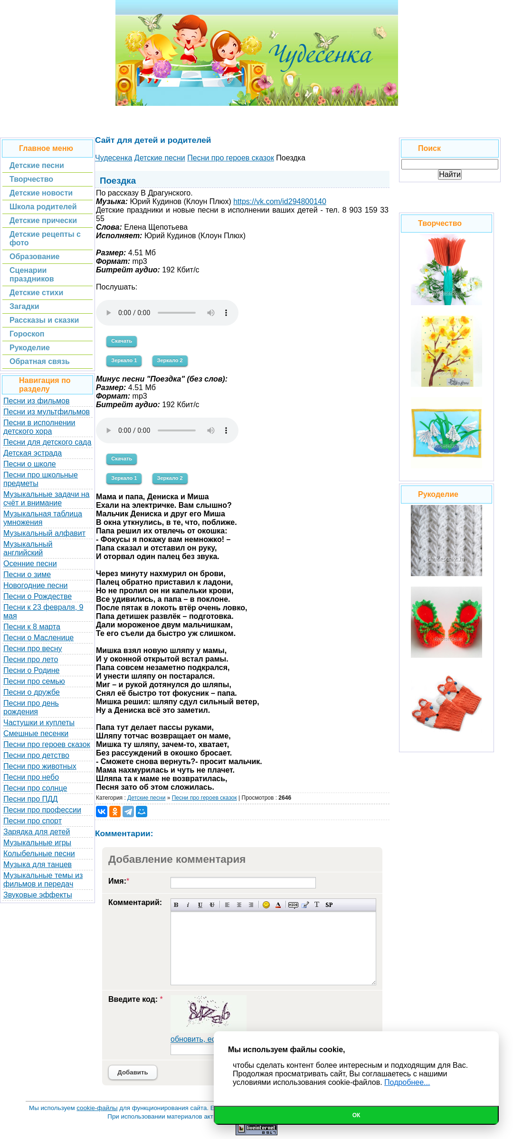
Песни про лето (30, 659)
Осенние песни (30, 564)
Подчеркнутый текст (200, 905)
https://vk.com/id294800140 (279, 201)
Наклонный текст (188, 905)
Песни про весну (32, 648)
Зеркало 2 (170, 360)
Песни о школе (29, 464)
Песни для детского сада (47, 442)
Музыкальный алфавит (44, 533)
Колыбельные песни (39, 854)
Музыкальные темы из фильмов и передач (43, 879)
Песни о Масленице (38, 638)
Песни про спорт (32, 821)
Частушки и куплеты (39, 723)
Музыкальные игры (37, 843)
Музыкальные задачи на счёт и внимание (46, 498)
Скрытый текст (293, 905)
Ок (356, 1115)
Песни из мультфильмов (46, 412)
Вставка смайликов (266, 905)
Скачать (121, 341)
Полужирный (176, 905)
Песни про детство (36, 755)
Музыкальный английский (28, 548)
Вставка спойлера (328, 905)
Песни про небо (31, 777)
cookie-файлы (96, 1107)
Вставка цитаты (305, 905)
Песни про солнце (35, 788)
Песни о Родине (31, 670)
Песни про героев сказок (46, 744)
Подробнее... (407, 1082)
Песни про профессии (42, 810)
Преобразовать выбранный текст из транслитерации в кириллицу (317, 905)
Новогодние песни (35, 585)
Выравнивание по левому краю (227, 905)
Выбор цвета (278, 905)
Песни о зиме (27, 574)
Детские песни (146, 797)
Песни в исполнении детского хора (39, 427)
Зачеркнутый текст (212, 905)
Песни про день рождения (31, 707)
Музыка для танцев (37, 864)
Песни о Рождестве (37, 596)
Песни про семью (34, 681)
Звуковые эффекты (37, 895)
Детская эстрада (32, 453)
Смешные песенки (35, 733)
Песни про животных (39, 766)
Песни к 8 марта (31, 627)
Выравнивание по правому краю (251, 905)
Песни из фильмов (36, 401)
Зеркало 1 (124, 360)
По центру (239, 905)
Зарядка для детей (36, 832)
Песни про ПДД (30, 799)
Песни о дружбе (31, 692)
